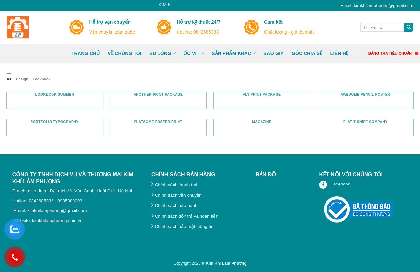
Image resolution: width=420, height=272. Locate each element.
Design (22, 79)
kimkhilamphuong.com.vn (57, 220)
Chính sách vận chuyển (176, 195)
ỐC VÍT (193, 53)
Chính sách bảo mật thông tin (182, 226)
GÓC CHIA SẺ (307, 53)
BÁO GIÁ (273, 53)
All (9, 79)
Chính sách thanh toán (175, 184)
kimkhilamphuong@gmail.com (57, 210)
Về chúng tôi (124, 53)
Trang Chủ (86, 53)
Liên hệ (339, 53)
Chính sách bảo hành (174, 205)
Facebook (334, 185)
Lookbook (42, 79)
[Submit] (408, 27)
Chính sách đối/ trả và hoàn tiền (184, 216)
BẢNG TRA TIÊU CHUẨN (390, 53)
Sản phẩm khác (234, 53)
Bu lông (162, 53)
